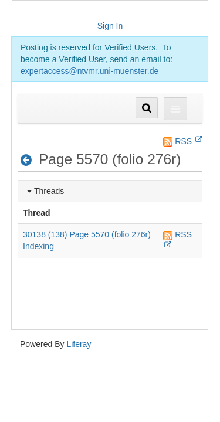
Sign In (110, 25)
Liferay (78, 344)
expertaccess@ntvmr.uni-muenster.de (89, 71)
